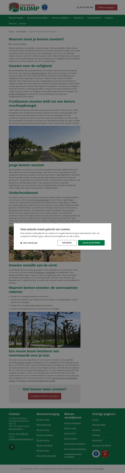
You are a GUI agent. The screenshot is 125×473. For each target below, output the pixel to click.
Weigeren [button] (67, 243)
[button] (28, 243)
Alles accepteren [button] (91, 243)
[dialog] (62, 236)
